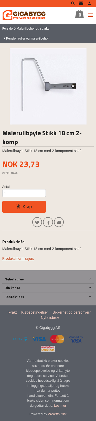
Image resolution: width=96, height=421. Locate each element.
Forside (7, 28)
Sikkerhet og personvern (71, 312)
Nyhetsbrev (50, 318)
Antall (6, 187)
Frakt (12, 312)
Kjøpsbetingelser (34, 312)
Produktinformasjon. (18, 258)
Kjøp (24, 206)
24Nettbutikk (57, 414)
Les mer (60, 405)
